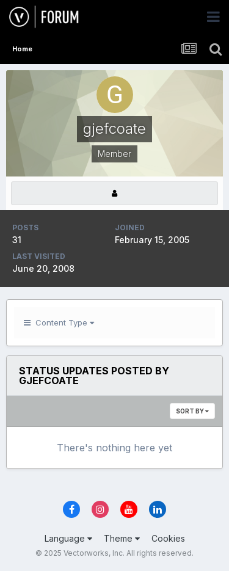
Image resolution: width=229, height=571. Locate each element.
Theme (122, 538)
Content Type (59, 322)
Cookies (168, 538)
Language (68, 538)
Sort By (192, 411)
